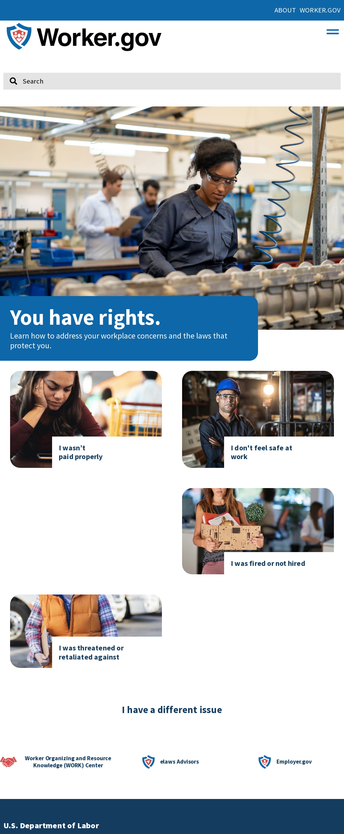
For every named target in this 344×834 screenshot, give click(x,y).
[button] (332, 30)
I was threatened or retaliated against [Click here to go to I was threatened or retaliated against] (91, 652)
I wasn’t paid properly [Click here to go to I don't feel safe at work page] (81, 452)
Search (8, 70)
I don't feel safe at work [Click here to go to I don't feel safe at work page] (261, 452)
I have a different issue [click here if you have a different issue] (172, 710)
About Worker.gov (307, 10)
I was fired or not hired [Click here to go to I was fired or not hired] (268, 563)
